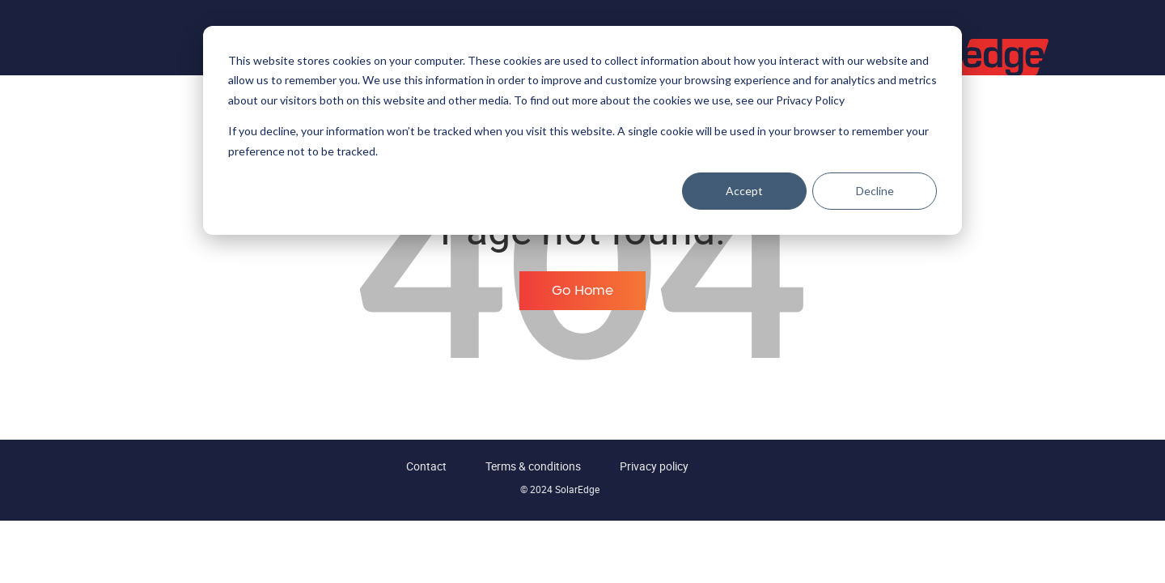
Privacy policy (654, 466)
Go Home (582, 291)
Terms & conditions (533, 466)
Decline (875, 191)
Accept (744, 191)
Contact (426, 466)
